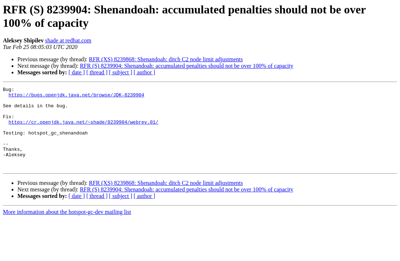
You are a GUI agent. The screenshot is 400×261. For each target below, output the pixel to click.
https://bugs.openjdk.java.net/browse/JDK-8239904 (76, 97)
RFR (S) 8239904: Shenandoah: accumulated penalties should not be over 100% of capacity (186, 66)
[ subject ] (120, 72)
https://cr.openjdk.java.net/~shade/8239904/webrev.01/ (83, 129)
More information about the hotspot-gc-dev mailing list (67, 228)
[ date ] (76, 72)
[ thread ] (97, 72)
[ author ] (144, 72)
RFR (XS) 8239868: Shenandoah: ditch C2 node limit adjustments (166, 59)
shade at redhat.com (68, 40)
